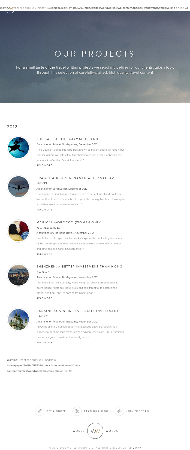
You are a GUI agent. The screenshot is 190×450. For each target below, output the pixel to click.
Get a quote (56, 411)
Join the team (137, 411)
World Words (29, 8)
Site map (135, 448)
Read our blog (96, 411)
